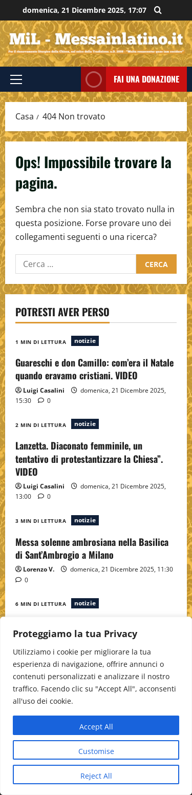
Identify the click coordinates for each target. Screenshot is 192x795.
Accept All (96, 726)
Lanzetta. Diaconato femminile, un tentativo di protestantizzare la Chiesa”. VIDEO (89, 458)
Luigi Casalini (44, 390)
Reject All (96, 776)
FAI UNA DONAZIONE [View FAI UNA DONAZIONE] (130, 79)
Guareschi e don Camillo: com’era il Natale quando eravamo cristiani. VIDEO (94, 369)
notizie (85, 340)
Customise (96, 751)
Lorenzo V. (38, 569)
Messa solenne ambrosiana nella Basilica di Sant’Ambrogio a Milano (91, 548)
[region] (96, 706)
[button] (16, 79)
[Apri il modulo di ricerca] (158, 10)
